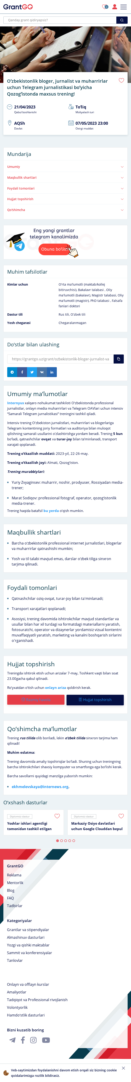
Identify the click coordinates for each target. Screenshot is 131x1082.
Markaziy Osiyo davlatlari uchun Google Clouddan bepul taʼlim (97, 825)
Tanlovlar (15, 959)
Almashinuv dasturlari (25, 936)
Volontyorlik (17, 1006)
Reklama (14, 873)
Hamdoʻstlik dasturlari (26, 1013)
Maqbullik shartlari (65, 176)
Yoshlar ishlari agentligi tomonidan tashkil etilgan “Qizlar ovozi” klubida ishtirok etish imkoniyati (32, 825)
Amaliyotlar (16, 990)
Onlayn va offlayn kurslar (28, 983)
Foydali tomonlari (65, 187)
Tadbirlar (15, 904)
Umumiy (65, 166)
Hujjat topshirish (65, 198)
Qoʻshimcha (65, 209)
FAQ (10, 896)
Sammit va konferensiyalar (29, 951)
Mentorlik (15, 881)
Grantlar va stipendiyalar (28, 928)
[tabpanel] (33, 821)
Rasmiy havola (35, 699)
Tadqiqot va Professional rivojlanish (37, 998)
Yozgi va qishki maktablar (28, 943)
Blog (10, 889)
